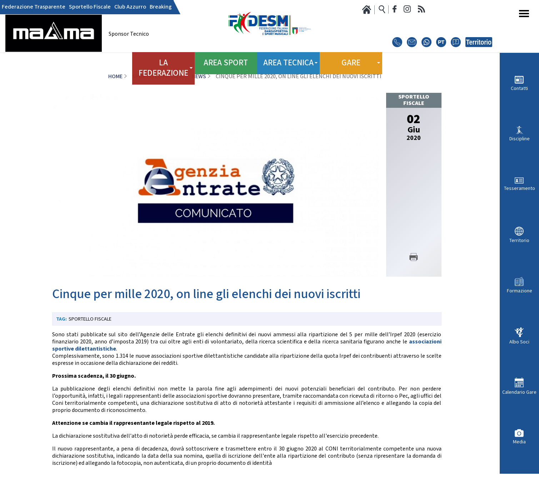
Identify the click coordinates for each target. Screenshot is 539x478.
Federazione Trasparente (33, 7)
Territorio (519, 240)
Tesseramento (519, 188)
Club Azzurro (130, 7)
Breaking (161, 7)
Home (115, 76)
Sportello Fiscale (90, 7)
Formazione (519, 291)
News (199, 76)
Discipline (519, 139)
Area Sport (226, 60)
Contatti (519, 88)
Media (519, 442)
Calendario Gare (519, 392)
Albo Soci (519, 342)
